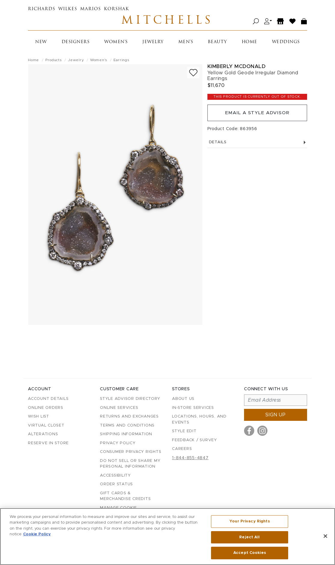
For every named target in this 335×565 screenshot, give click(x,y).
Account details (48, 399)
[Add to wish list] (193, 73)
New (41, 42)
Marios (90, 9)
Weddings (286, 42)
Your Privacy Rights (249, 522)
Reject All (249, 537)
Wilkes (67, 9)
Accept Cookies (249, 553)
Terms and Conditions (127, 425)
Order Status (116, 484)
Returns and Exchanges (129, 417)
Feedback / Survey (194, 440)
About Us (183, 399)
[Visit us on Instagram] (262, 431)
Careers (182, 449)
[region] (167, 536)
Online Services (119, 408)
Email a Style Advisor (257, 114)
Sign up (275, 415)
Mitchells (167, 21)
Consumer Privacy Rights (130, 452)
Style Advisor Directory (130, 399)
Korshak (116, 9)
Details (257, 144)
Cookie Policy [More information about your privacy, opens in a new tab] (37, 535)
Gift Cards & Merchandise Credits (125, 496)
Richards (41, 9)
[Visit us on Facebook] (249, 431)
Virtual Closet (46, 425)
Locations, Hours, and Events (199, 420)
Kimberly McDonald (236, 67)
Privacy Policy (118, 443)
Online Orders (45, 408)
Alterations (43, 434)
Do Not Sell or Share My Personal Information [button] (130, 464)
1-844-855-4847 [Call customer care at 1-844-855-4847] (190, 458)
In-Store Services (193, 408)
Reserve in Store (48, 443)
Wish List (38, 417)
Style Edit (184, 431)
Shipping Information (126, 434)
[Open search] (256, 21)
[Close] (325, 536)
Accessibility (115, 475)
